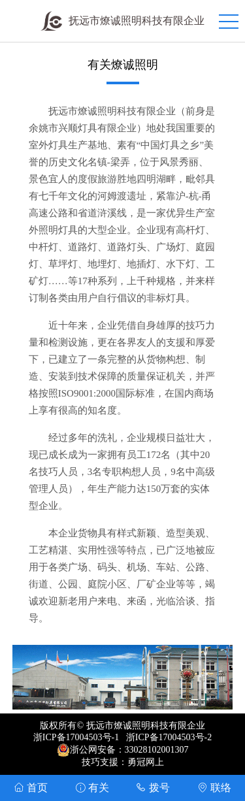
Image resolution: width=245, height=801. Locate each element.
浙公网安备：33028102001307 (129, 750)
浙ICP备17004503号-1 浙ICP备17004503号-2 (122, 737)
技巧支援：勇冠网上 (123, 762)
